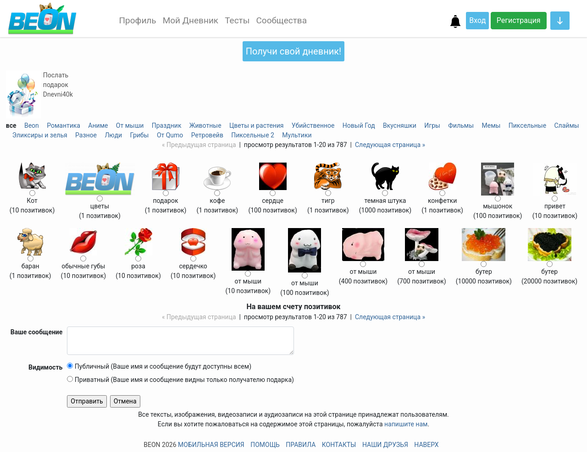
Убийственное (313, 125)
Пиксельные (527, 125)
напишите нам (405, 424)
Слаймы (566, 125)
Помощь (265, 444)
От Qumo (170, 135)
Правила (301, 444)
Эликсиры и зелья (39, 135)
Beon (31, 125)
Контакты (339, 444)
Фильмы (461, 125)
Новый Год (359, 125)
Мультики (296, 135)
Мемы (491, 125)
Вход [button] (477, 20)
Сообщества (281, 20)
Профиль (137, 20)
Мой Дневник (190, 20)
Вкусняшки (399, 125)
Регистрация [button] (519, 20)
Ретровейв (207, 135)
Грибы (139, 135)
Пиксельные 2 (252, 135)
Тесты (237, 20)
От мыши (130, 125)
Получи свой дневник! (293, 51)
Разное (86, 135)
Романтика (63, 125)
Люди (113, 135)
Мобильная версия (211, 444)
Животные (205, 125)
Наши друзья (385, 444)
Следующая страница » (390, 144)
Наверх (426, 444)
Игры (432, 125)
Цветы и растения (256, 125)
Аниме (98, 125)
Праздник (167, 125)
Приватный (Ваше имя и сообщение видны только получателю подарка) (180, 379)
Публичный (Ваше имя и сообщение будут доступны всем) (159, 366)
